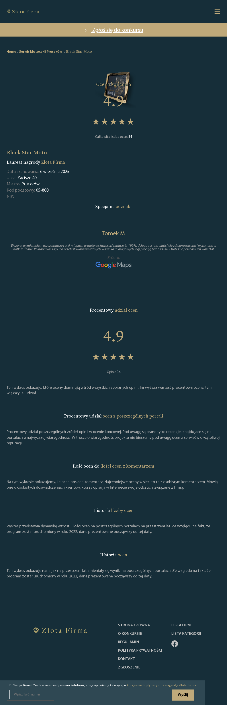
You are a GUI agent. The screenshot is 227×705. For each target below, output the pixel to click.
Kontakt (126, 659)
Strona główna (134, 625)
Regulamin (128, 642)
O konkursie (130, 634)
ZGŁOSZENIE (129, 668)
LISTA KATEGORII (186, 634)
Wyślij (183, 695)
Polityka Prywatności (140, 651)
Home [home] (11, 52)
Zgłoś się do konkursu (113, 30)
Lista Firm (181, 625)
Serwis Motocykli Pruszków (40, 52)
